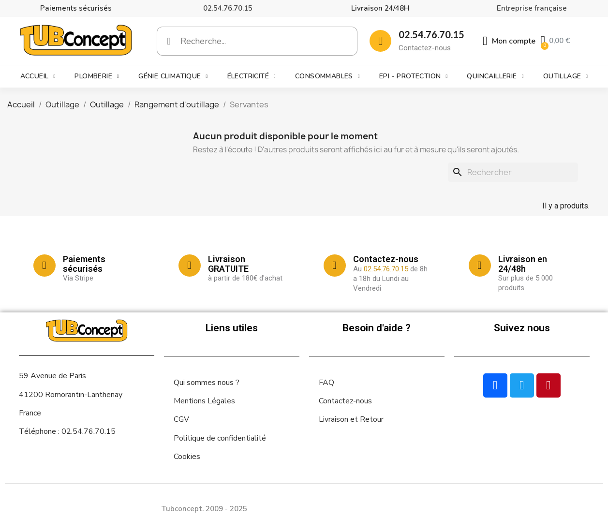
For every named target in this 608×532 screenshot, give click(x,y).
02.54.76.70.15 (227, 8)
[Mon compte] (509, 41)
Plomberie (96, 76)
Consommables (327, 76)
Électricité (251, 76)
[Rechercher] (513, 172)
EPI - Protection (413, 76)
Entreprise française (532, 8)
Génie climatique (173, 76)
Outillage (565, 76)
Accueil (38, 76)
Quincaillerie (495, 76)
